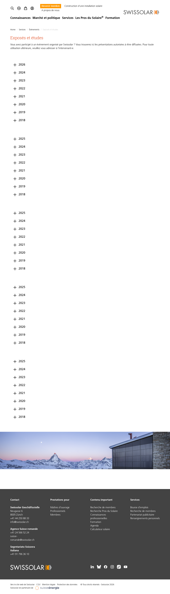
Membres (55, 515)
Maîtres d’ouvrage (60, 507)
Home (12, 30)
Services (67, 18)
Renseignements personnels (145, 518)
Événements (34, 30)
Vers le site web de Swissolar (22, 585)
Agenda (94, 526)
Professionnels (57, 511)
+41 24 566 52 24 (19, 533)
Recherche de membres (103, 507)
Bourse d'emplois (139, 507)
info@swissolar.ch (19, 522)
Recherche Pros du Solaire (104, 511)
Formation (112, 18)
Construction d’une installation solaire (83, 6)
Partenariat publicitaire (142, 515)
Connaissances (20, 18)
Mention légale (48, 585)
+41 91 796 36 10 (19, 554)
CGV (38, 585)
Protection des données (67, 585)
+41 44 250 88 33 (19, 518)
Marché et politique (46, 18)
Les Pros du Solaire (89, 18)
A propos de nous (50, 10)
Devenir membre (51, 6)
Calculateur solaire (100, 529)
